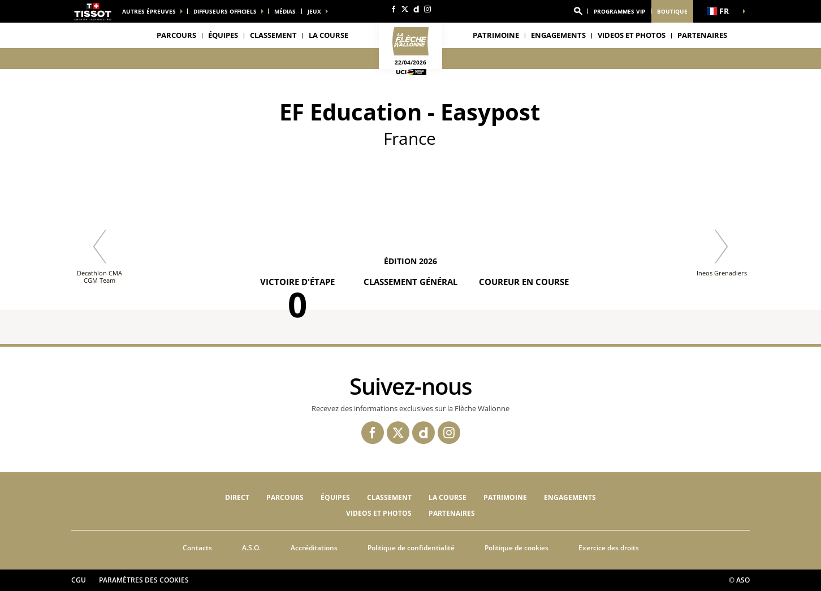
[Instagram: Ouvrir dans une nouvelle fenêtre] (427, 9)
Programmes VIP (619, 11)
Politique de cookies (516, 548)
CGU (78, 580)
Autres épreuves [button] (149, 11)
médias (285, 11)
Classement (273, 35)
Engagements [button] (558, 35)
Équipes (335, 497)
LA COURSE (447, 497)
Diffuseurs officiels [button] (225, 11)
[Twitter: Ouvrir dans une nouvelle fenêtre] (404, 9)
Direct (237, 497)
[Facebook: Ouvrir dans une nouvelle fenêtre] (393, 9)
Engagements (570, 497)
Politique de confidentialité (411, 548)
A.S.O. (251, 548)
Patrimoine (496, 35)
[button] (577, 11)
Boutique (672, 11)
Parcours (176, 35)
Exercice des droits (608, 548)
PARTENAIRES (702, 35)
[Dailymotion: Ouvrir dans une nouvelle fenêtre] (416, 9)
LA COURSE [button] (328, 35)
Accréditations (314, 548)
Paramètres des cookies (144, 580)
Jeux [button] (314, 11)
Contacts (197, 548)
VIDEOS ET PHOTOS (632, 35)
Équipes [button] (223, 35)
